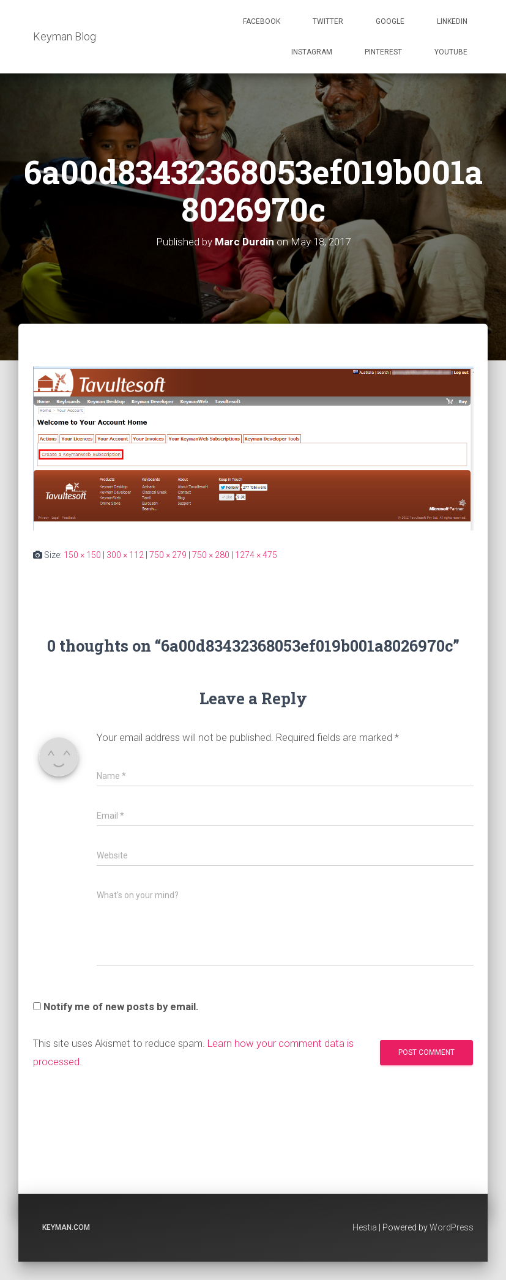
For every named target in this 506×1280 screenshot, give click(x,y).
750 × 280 (210, 555)
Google (390, 21)
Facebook (261, 21)
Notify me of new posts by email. (121, 1006)
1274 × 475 (256, 555)
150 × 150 (82, 555)
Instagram (311, 52)
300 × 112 (125, 555)
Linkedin (452, 21)
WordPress (452, 1227)
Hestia (364, 1227)
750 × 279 (168, 555)
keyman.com (66, 1227)
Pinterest (383, 52)
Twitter (328, 21)
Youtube (450, 52)
